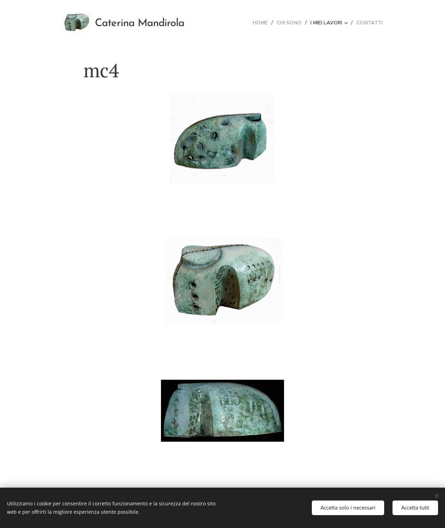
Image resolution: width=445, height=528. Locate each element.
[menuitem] (264, 22)
